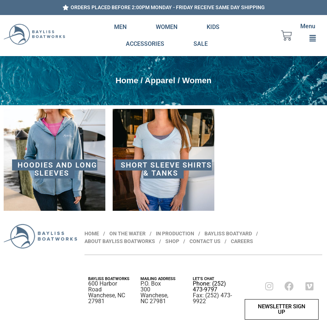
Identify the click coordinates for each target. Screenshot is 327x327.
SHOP (172, 241)
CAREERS (242, 241)
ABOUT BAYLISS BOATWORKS (119, 241)
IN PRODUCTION (175, 233)
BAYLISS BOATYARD (228, 233)
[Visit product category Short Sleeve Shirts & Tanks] (163, 160)
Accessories (145, 43)
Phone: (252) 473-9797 (209, 286)
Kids (213, 26)
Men (120, 26)
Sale (200, 43)
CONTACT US (205, 241)
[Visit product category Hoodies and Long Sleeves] (54, 160)
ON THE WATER (127, 233)
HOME (91, 233)
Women (166, 26)
